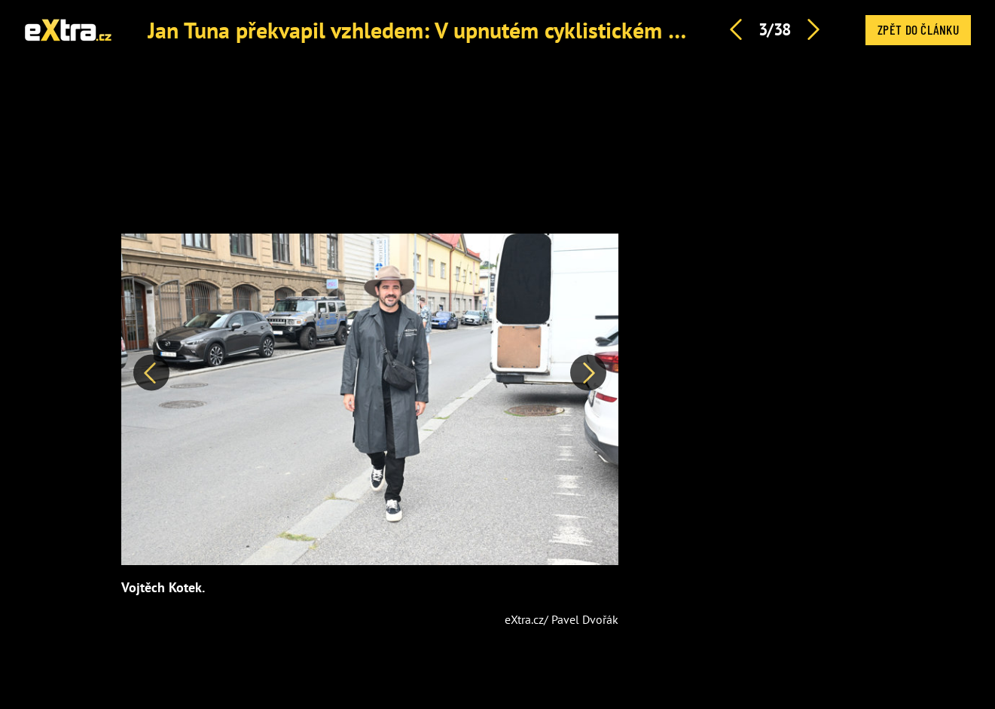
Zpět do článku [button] (918, 29)
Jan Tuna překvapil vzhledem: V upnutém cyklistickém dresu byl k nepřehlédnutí (531, 29)
